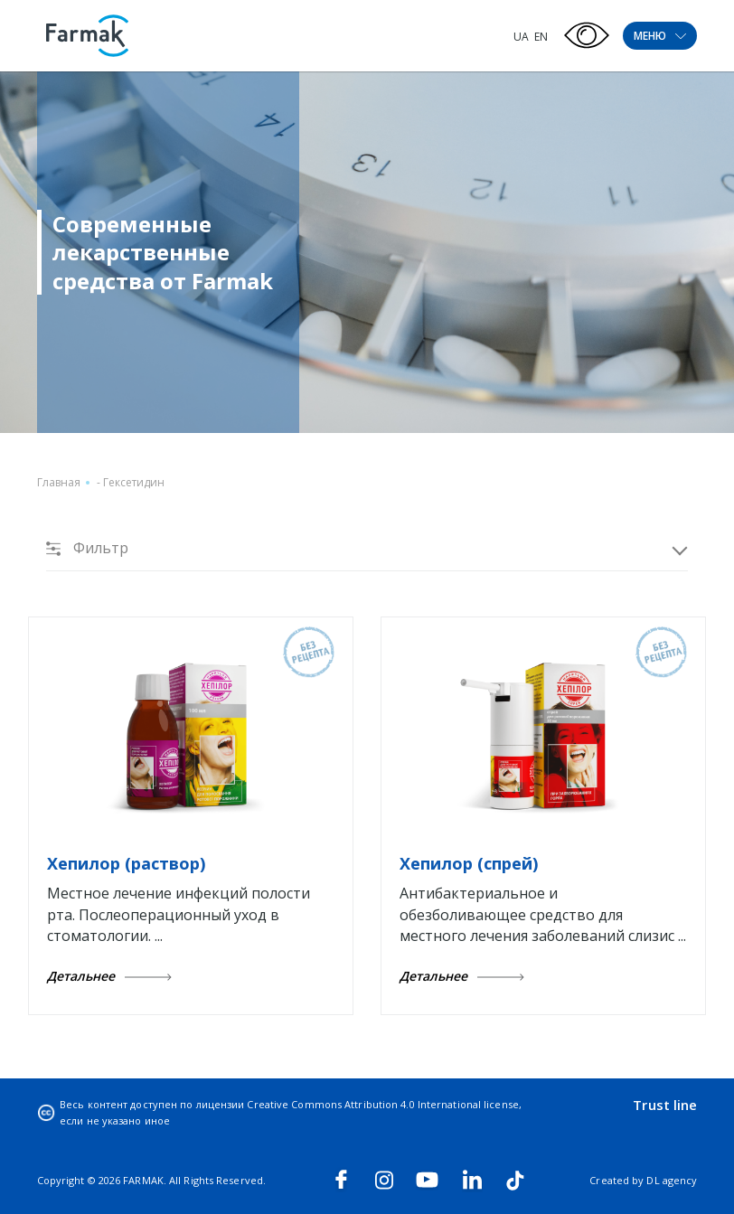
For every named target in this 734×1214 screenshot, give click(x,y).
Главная (58, 482)
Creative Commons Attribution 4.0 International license (382, 1104)
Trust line (665, 1105)
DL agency (671, 1180)
